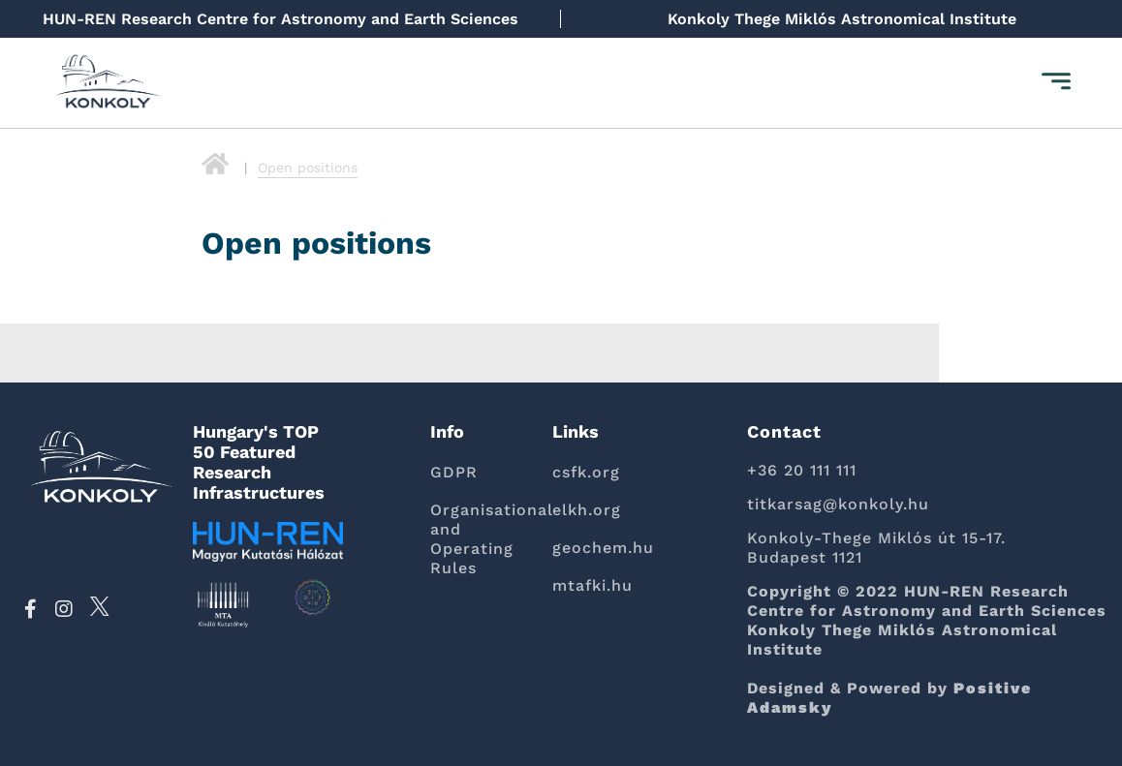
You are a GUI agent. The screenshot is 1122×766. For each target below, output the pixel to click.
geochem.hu (603, 547)
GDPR (454, 472)
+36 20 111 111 (802, 470)
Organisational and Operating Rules (477, 539)
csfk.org (586, 472)
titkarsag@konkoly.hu (838, 504)
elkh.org (586, 510)
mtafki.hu (592, 585)
